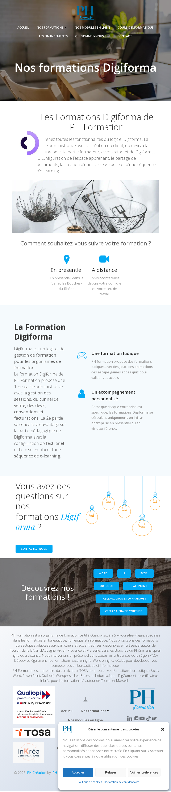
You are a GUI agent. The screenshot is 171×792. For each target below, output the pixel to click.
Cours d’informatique (136, 27)
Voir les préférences (144, 772)
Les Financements (53, 36)
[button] (162, 729)
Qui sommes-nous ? (92, 36)
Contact (124, 36)
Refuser (110, 772)
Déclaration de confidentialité (121, 782)
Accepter (78, 772)
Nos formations (52, 27)
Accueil (23, 27)
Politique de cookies (90, 782)
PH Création (36, 773)
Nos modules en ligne (92, 27)
